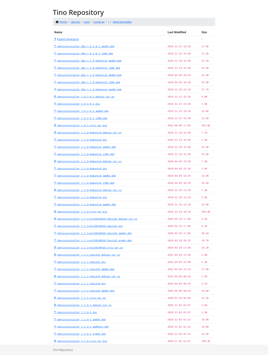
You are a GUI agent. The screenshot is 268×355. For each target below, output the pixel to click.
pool (87, 22)
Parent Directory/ (66, 39)
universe (98, 22)
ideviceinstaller (122, 22)
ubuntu (75, 22)
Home (63, 22)
